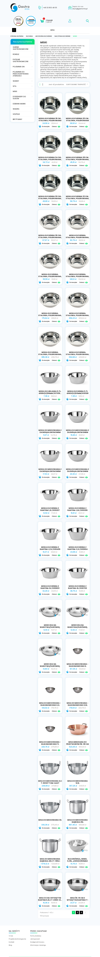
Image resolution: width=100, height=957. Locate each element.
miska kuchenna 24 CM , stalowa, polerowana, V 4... (50, 159)
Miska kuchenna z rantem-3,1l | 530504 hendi (78, 549)
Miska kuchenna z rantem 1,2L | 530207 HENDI (50, 510)
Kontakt (11, 942)
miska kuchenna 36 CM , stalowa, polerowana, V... (50, 237)
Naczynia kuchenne (22, 41)
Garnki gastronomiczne (20, 48)
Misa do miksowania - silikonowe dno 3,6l (77, 704)
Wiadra (16, 109)
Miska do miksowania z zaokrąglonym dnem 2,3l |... (77, 432)
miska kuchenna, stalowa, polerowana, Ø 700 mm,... (77, 315)
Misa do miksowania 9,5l (77, 782)
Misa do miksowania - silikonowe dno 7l (50, 743)
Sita (14, 86)
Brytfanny (17, 119)
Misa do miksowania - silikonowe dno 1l (77, 665)
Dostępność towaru (37, 942)
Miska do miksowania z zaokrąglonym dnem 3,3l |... (50, 471)
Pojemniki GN (19, 66)
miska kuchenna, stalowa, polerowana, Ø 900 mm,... (77, 354)
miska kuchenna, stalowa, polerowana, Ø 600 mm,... (50, 315)
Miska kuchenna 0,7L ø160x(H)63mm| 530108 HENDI (77, 393)
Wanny (16, 81)
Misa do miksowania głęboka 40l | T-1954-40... (50, 861)
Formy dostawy (35, 936)
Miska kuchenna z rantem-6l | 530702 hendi (77, 588)
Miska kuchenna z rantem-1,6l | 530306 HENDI (77, 510)
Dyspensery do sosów (19, 97)
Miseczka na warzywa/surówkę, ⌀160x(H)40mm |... (50, 666)
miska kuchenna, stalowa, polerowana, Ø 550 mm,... (77, 276)
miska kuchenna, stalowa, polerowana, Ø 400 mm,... (77, 237)
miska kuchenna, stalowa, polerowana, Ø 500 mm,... (50, 276)
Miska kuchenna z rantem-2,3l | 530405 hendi (50, 549)
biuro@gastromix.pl (80, 9)
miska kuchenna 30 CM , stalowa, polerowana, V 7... (50, 198)
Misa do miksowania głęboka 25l (77, 821)
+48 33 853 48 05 (50, 8)
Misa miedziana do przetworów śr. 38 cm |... (77, 744)
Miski (15, 91)
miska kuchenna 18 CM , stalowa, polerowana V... (50, 120)
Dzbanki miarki (19, 104)
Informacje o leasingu (38, 945)
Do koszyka (44, 126)
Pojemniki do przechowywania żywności (20, 74)
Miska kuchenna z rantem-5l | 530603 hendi (50, 588)
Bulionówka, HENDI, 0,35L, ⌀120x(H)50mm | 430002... (77, 861)
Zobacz (56, 126)
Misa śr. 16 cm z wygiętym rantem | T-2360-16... (77, 900)
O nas (11, 936)
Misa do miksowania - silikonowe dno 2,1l (50, 704)
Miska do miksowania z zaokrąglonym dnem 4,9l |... (77, 471)
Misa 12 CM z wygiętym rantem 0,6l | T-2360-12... (50, 899)
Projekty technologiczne (17, 939)
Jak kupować (35, 939)
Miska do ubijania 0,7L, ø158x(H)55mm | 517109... (50, 392)
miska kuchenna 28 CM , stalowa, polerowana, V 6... (77, 159)
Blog (10, 945)
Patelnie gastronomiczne (20, 60)
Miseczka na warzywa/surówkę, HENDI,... (77, 627)
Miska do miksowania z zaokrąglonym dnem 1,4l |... (50, 432)
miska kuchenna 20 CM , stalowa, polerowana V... (77, 120)
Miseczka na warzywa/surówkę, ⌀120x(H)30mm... (50, 627)
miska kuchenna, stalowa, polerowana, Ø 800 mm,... (50, 354)
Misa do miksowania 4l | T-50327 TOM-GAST (50, 782)
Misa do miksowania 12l (50, 820)
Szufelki (16, 114)
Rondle (16, 54)
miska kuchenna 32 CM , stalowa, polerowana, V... (77, 198)
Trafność (82, 84)
